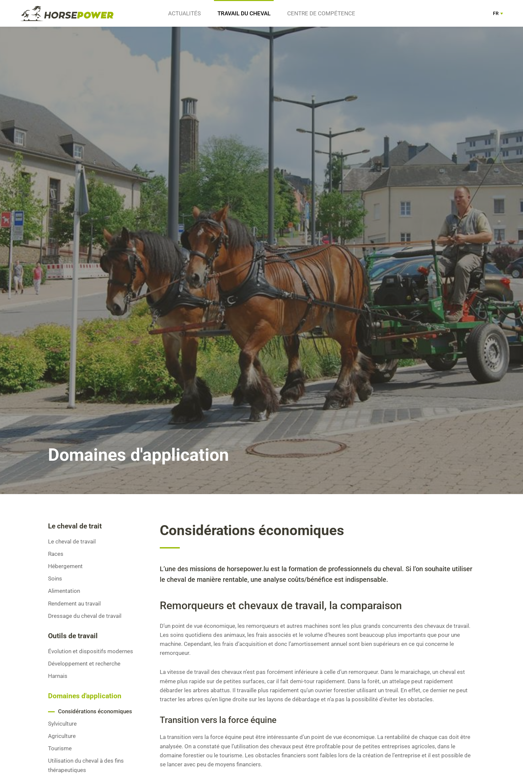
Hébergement (65, 566)
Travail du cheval (244, 13)
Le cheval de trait (75, 526)
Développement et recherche (84, 663)
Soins (55, 578)
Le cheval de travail (72, 541)
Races (55, 553)
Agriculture (62, 736)
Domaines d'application (84, 696)
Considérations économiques (95, 711)
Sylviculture (62, 723)
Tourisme (60, 748)
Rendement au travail (74, 603)
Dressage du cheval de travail (84, 616)
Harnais (57, 676)
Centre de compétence (321, 13)
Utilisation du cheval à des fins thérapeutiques (86, 765)
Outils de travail (73, 636)
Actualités (184, 13)
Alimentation (64, 591)
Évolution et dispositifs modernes (90, 651)
